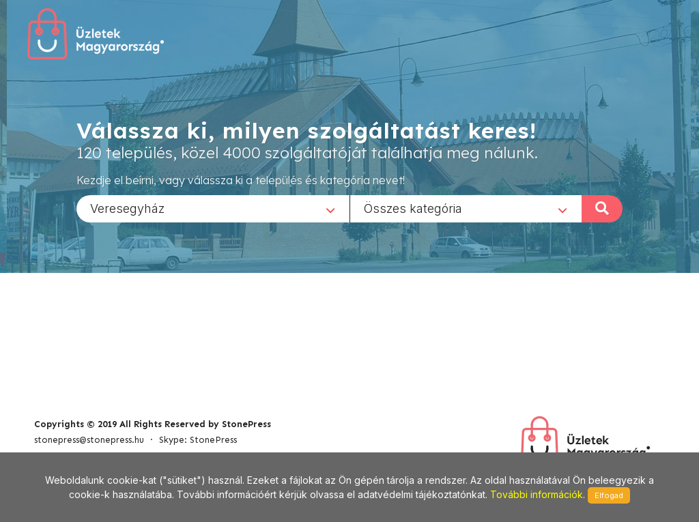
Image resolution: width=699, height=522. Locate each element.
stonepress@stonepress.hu (89, 440)
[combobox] (213, 208)
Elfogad (609, 495)
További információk (536, 494)
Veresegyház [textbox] (127, 208)
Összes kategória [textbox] (413, 208)
